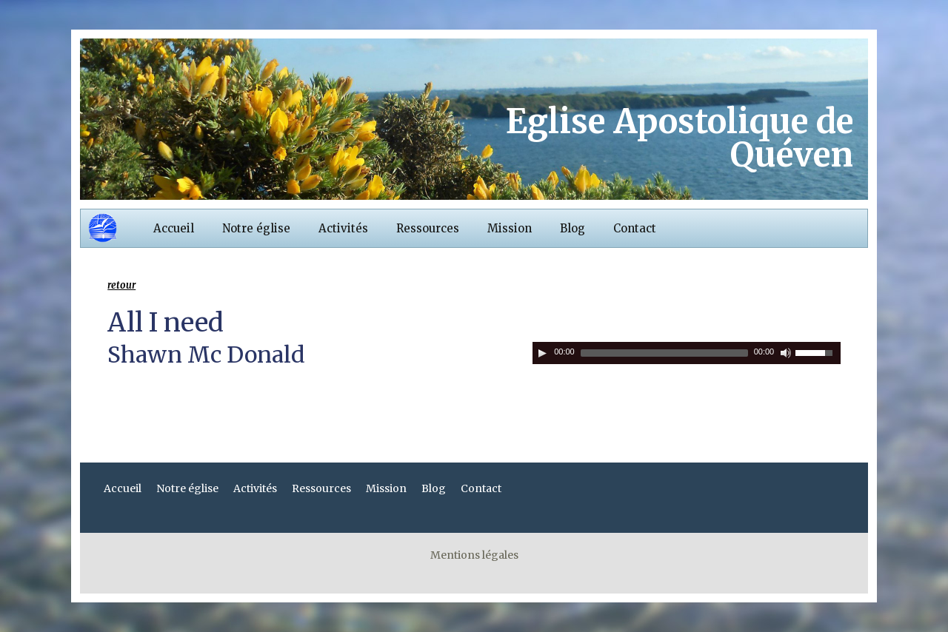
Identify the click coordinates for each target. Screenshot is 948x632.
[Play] (542, 353)
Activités (343, 228)
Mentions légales (474, 555)
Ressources (427, 228)
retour (121, 285)
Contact (634, 228)
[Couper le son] (786, 353)
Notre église (256, 228)
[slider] (664, 353)
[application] (687, 353)
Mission (509, 228)
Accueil (173, 228)
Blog (572, 228)
